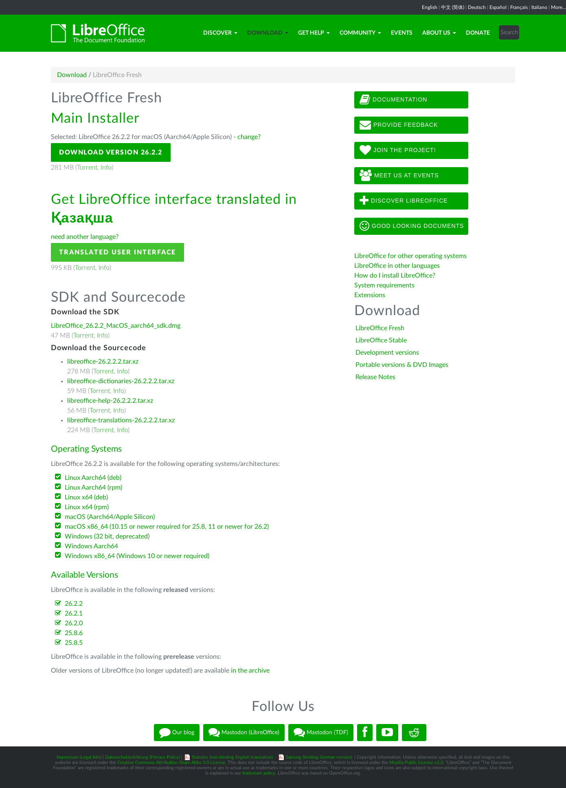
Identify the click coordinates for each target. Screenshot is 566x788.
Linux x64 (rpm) (87, 507)
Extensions (369, 295)
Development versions (387, 352)
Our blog (176, 732)
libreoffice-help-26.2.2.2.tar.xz (110, 400)
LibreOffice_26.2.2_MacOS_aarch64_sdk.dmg (115, 325)
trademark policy (258, 773)
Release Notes (375, 377)
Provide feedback (399, 125)
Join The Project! (398, 150)
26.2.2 (74, 603)
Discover (220, 33)
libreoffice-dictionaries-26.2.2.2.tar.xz (120, 381)
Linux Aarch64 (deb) (93, 478)
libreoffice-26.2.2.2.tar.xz (102, 361)
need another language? (84, 237)
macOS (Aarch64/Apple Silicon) (110, 517)
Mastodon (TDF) (321, 732)
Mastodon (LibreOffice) (243, 732)
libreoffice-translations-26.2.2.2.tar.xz (121, 420)
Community (360, 33)
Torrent (87, 167)
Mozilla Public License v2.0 (416, 762)
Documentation (393, 100)
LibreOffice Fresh (379, 328)
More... (558, 7)
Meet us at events (399, 175)
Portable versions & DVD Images (401, 365)
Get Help (314, 33)
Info (106, 167)
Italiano (539, 7)
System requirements (385, 285)
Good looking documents (412, 226)
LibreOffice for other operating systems (410, 256)
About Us (439, 33)
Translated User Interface (117, 252)
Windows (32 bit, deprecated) (107, 536)
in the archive (250, 670)
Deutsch (477, 7)
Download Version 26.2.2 (110, 152)
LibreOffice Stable (381, 340)
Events (401, 33)
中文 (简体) (452, 7)
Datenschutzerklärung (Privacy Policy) (142, 757)
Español (498, 7)
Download (267, 33)
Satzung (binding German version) (319, 757)
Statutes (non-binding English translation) (232, 757)
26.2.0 (74, 623)
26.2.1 (74, 613)
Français (519, 7)
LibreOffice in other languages (397, 266)
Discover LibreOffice (404, 201)
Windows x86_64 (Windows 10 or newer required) (137, 556)
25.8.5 (74, 643)
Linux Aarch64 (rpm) (93, 487)
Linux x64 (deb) (86, 497)
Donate (478, 33)
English (429, 7)
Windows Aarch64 (91, 546)
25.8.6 (74, 633)
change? (249, 137)
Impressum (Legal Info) (79, 757)
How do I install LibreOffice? (394, 275)
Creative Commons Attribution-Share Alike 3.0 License (171, 762)
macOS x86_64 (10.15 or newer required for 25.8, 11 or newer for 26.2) (167, 526)
